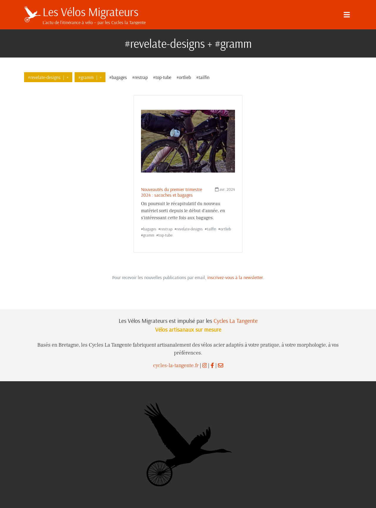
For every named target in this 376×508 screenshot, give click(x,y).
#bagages (118, 77)
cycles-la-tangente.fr (176, 365)
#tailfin (202, 77)
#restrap (140, 77)
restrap (166, 229)
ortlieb (225, 229)
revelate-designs (190, 229)
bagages (149, 229)
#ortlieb (184, 77)
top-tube (165, 235)
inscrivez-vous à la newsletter (235, 277)
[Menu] (346, 14)
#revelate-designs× (48, 77)
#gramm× (90, 77)
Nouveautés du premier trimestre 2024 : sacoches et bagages (171, 192)
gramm (148, 235)
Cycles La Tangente (236, 320)
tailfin (211, 229)
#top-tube (162, 77)
